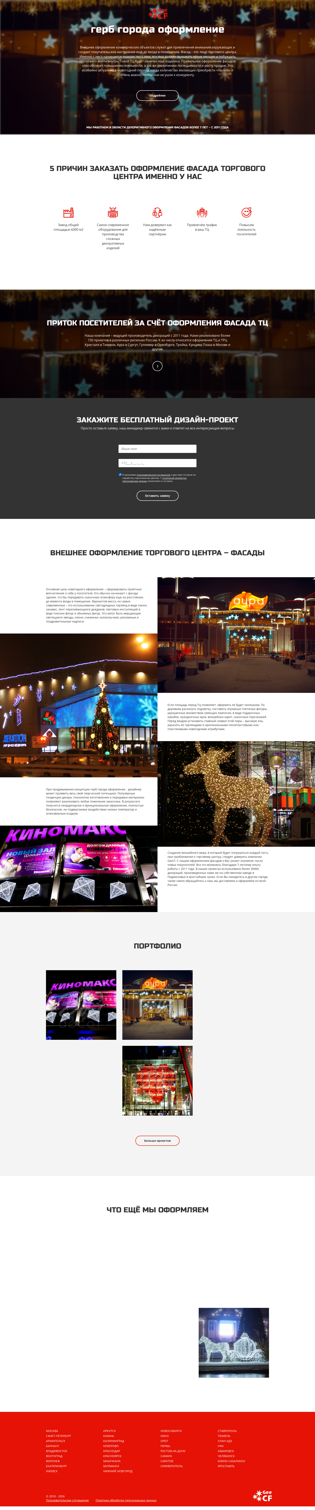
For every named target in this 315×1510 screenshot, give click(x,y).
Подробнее (157, 95)
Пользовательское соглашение (67, 1504)
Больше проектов (157, 1143)
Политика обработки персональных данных (126, 1504)
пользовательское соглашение (153, 475)
